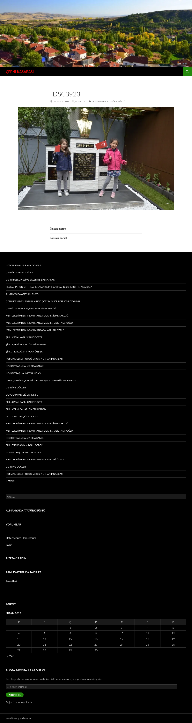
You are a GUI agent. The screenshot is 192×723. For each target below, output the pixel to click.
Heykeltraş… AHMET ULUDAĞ (23, 373)
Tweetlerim (12, 581)
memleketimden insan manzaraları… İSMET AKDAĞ (37, 315)
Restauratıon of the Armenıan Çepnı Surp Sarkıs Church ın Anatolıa (49, 286)
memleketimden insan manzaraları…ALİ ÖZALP (35, 330)
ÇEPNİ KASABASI (20, 72)
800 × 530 (80, 101)
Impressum (29, 537)
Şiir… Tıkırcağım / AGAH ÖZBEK (24, 351)
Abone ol (15, 694)
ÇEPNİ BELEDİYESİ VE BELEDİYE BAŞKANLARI (30, 279)
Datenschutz (13, 537)
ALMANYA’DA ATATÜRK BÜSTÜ (108, 101)
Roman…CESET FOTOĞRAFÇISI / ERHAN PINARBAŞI (34, 358)
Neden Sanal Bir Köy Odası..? (23, 265)
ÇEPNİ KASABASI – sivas (19, 272)
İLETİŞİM (10, 481)
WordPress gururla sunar (18, 718)
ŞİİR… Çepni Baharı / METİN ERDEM (26, 344)
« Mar (10, 655)
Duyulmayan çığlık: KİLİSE (22, 394)
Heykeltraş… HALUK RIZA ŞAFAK (24, 366)
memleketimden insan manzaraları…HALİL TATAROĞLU (39, 322)
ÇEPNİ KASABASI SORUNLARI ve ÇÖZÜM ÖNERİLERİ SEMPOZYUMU (43, 301)
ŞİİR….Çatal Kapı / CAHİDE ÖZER (24, 337)
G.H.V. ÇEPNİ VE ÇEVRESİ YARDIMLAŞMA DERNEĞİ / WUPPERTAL (41, 380)
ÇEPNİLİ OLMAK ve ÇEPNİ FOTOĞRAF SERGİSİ (31, 308)
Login (9, 544)
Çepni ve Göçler (16, 387)
